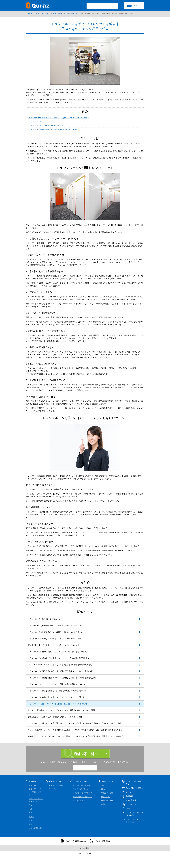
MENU (137, 5)
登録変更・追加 (107, 793)
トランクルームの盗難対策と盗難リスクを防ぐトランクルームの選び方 (58, 118)
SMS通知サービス (108, 800)
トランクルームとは (40, 121)
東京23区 (32, 785)
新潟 (30, 813)
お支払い (104, 785)
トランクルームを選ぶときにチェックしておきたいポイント (55, 129)
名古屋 (31, 817)
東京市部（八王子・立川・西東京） (35, 792)
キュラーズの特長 (56, 785)
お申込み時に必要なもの (82, 793)
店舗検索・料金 (86, 754)
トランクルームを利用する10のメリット (48, 125)
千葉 (30, 805)
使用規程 (104, 804)
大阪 (30, 820)
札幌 (30, 809)
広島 (30, 824)
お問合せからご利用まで (82, 785)
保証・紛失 (105, 797)
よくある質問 (78, 800)
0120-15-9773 (87, 768)
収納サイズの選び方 (81, 789)
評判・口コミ (54, 789)
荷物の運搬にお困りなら (82, 797)
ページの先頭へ (85, 848)
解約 (103, 789)
